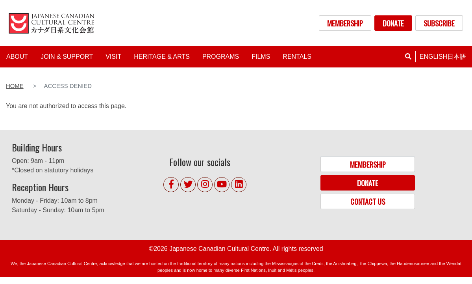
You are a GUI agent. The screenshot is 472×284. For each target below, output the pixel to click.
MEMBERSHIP (345, 23)
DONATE (393, 23)
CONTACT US (367, 201)
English (433, 56)
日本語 (456, 56)
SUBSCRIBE (439, 23)
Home (15, 86)
